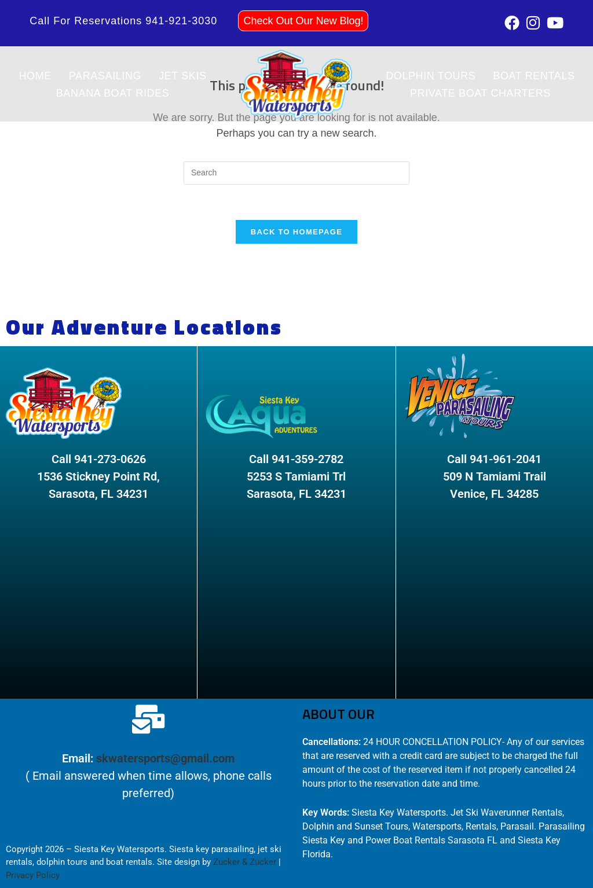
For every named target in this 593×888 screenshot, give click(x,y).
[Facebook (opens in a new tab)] (512, 22)
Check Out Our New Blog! (303, 21)
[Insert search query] (296, 173)
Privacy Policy (33, 875)
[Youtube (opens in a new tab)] (553, 22)
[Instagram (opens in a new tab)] (533, 22)
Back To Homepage (296, 231)
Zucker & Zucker (244, 862)
